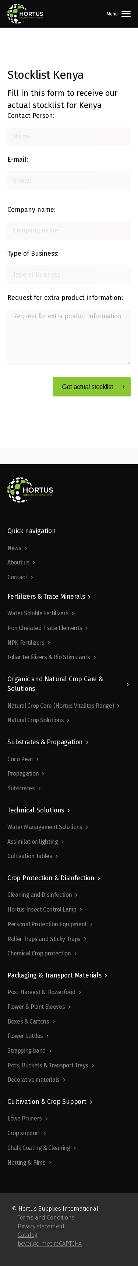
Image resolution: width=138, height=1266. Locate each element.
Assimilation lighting (32, 841)
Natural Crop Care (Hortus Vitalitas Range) (60, 705)
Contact (17, 577)
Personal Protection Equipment (47, 924)
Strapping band (26, 1050)
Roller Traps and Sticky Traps (44, 938)
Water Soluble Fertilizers (37, 613)
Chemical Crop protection (39, 953)
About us (18, 562)
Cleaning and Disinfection (39, 894)
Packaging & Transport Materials (54, 975)
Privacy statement (41, 1226)
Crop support (23, 1133)
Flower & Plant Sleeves (36, 1006)
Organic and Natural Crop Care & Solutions (55, 684)
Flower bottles (25, 1035)
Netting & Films (26, 1162)
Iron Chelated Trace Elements (44, 628)
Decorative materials (33, 1079)
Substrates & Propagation (45, 742)
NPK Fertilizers (26, 642)
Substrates (21, 788)
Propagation (23, 773)
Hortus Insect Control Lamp (42, 909)
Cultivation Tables (29, 856)
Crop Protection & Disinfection (51, 878)
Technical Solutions (35, 810)
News (14, 548)
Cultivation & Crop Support (46, 1102)
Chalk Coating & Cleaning (38, 1147)
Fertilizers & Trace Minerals (46, 597)
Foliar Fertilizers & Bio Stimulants (48, 657)
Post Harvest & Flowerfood (41, 992)
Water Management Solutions (44, 826)
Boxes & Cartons (28, 1021)
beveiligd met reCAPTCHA (50, 1243)
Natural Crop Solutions (35, 720)
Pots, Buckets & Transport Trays (47, 1065)
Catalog (27, 1234)
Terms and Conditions (46, 1217)
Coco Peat (20, 759)
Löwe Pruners (24, 1118)
